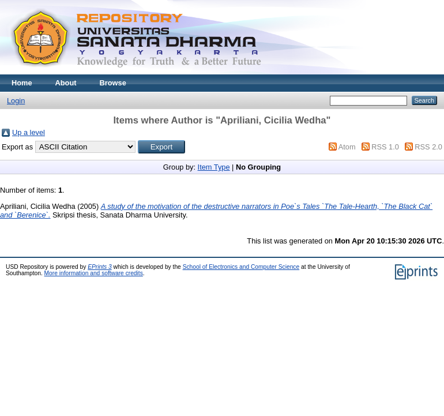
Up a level (28, 132)
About (66, 82)
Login (16, 100)
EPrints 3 (100, 267)
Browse (113, 82)
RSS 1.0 (385, 147)
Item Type (214, 167)
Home (22, 82)
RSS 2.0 (428, 147)
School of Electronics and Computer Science (241, 267)
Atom (347, 147)
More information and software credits (93, 273)
